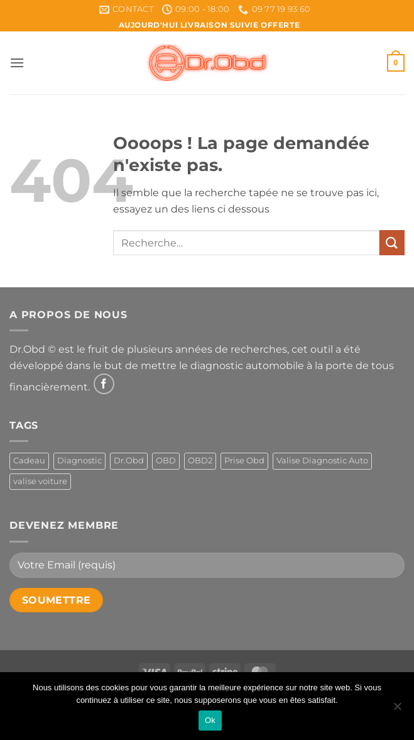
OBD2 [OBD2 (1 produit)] (200, 460)
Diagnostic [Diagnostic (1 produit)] (79, 460)
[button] (17, 62)
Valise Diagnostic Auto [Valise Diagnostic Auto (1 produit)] (322, 460)
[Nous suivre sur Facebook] (104, 383)
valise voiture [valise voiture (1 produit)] (40, 481)
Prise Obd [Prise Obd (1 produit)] (244, 460)
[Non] (397, 710)
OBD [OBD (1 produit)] (166, 460)
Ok (210, 720)
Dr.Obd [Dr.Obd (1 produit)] (129, 460)
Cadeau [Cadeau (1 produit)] (29, 460)
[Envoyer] (392, 242)
